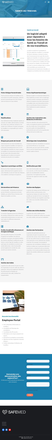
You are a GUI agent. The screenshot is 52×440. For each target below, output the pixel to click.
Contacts (4, 425)
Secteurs (4, 423)
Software (4, 422)
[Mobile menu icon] (48, 2)
